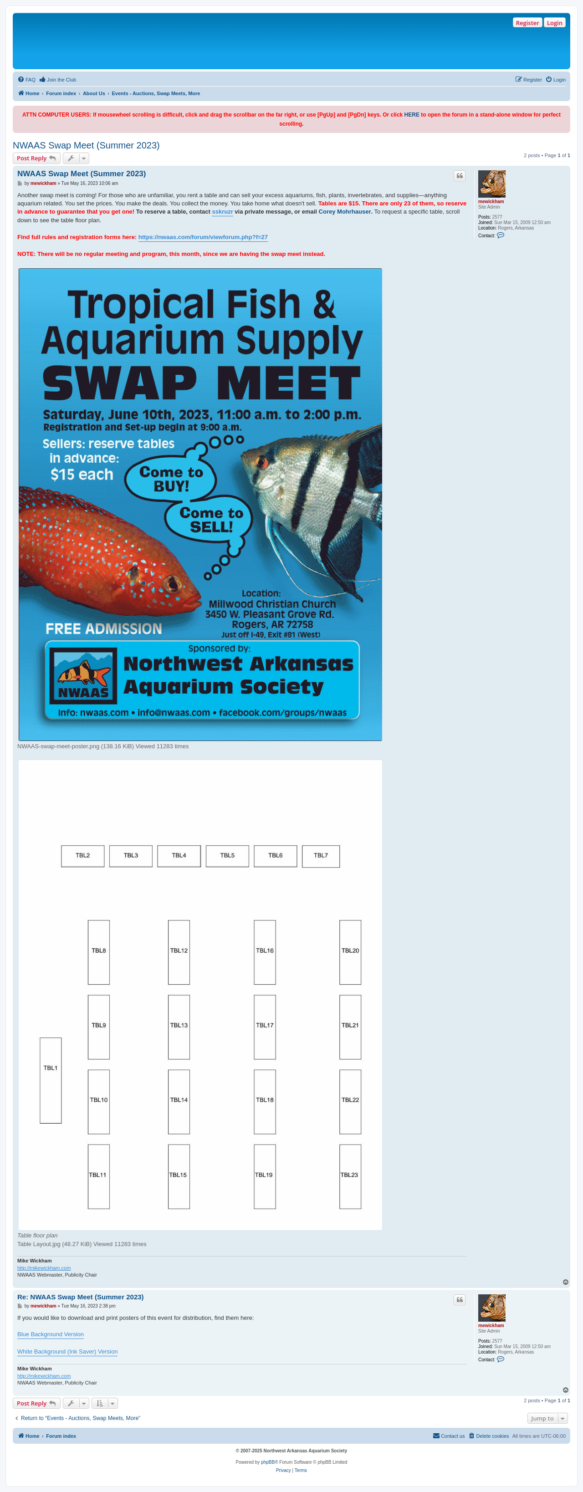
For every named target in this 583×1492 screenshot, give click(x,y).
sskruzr (222, 211)
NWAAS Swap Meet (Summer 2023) (86, 145)
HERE (411, 115)
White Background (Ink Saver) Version (67, 1351)
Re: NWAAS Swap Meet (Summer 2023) (80, 1297)
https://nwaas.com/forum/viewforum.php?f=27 (203, 237)
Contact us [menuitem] (449, 1435)
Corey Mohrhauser (345, 211)
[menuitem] (26, 79)
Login (555, 23)
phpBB (268, 1462)
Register (527, 23)
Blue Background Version (50, 1334)
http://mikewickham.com (44, 1268)
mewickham (491, 201)
